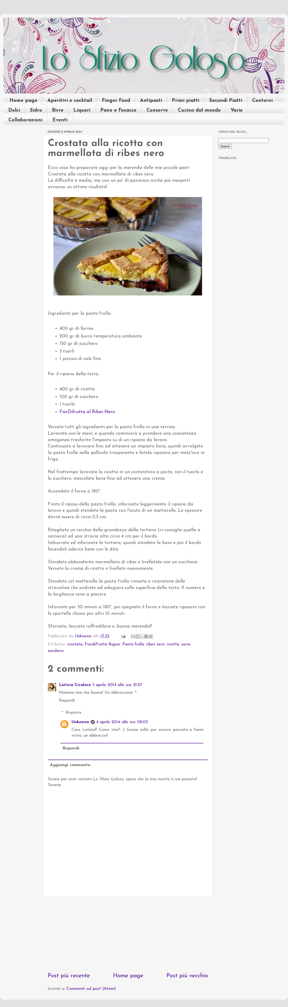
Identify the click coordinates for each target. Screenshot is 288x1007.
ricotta (173, 644)
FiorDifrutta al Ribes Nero (87, 412)
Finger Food (116, 100)
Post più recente (69, 976)
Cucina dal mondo (199, 110)
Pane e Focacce (118, 110)
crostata (74, 644)
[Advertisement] (128, 934)
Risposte (73, 712)
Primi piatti (185, 100)
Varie (237, 110)
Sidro (36, 110)
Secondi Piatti (225, 100)
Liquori (81, 110)
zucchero (56, 651)
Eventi (60, 120)
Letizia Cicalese (75, 685)
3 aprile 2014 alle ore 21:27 (117, 685)
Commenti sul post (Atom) (91, 989)
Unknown (80, 722)
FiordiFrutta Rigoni (102, 644)
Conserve (157, 110)
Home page (23, 100)
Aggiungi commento (70, 765)
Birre (57, 110)
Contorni (262, 100)
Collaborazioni (25, 120)
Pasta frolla (133, 644)
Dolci (14, 110)
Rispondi (67, 700)
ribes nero (155, 644)
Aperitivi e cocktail (69, 100)
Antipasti (151, 100)
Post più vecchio (187, 976)
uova (185, 644)
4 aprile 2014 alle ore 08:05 (122, 722)
